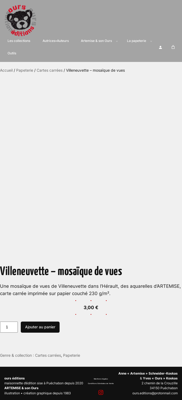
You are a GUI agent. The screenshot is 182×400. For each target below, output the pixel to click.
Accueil (6, 70)
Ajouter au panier (40, 327)
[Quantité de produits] (9, 327)
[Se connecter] (160, 47)
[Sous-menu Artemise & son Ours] (117, 41)
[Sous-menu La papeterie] (151, 41)
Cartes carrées (50, 70)
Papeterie (24, 70)
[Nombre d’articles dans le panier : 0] (173, 47)
